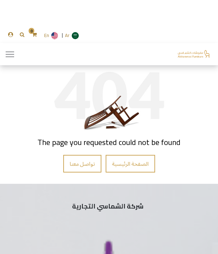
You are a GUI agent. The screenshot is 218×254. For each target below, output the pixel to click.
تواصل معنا (82, 163)
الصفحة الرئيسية (130, 163)
